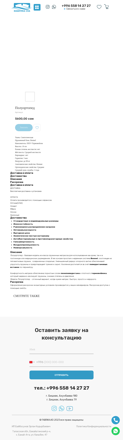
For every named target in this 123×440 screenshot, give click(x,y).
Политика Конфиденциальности (93, 426)
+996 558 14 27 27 (76, 6)
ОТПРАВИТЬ (62, 375)
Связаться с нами (75, 9)
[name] (61, 349)
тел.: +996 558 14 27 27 (61, 388)
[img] (22, 7)
